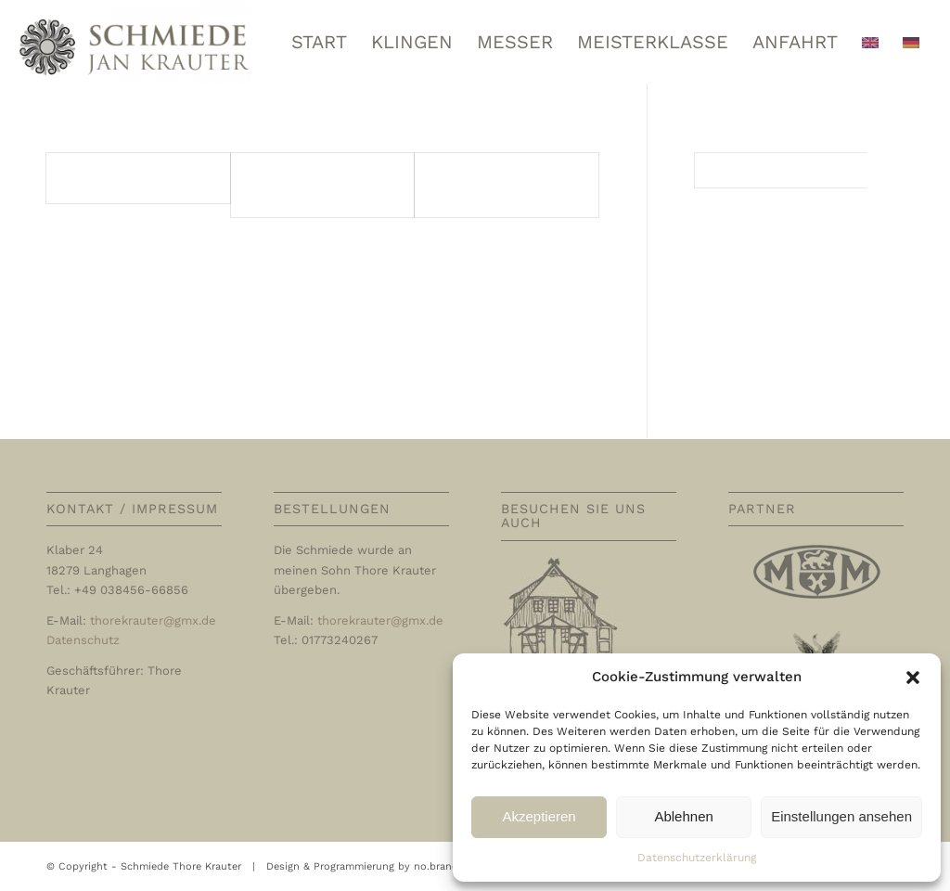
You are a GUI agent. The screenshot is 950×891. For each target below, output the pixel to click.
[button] (913, 677)
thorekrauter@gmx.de (153, 620)
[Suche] (799, 170)
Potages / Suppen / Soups (307, 184)
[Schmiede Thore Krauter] (134, 42)
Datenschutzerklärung (696, 857)
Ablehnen (683, 816)
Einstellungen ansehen (841, 816)
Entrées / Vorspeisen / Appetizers (503, 184)
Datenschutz (83, 640)
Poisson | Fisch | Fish (127, 178)
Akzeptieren (538, 816)
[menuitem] (319, 42)
